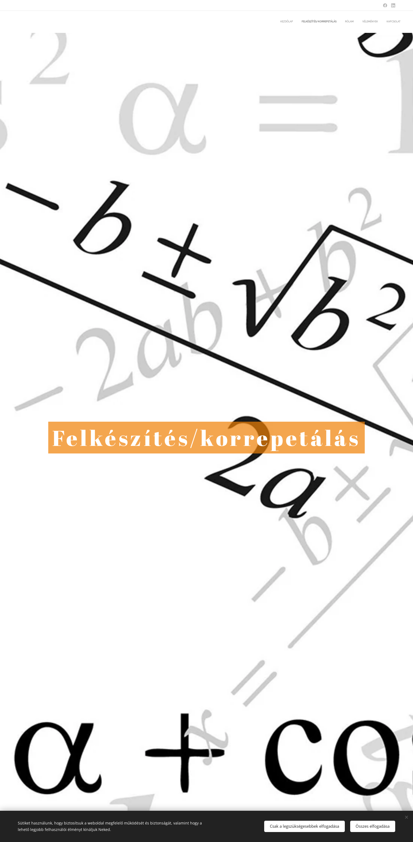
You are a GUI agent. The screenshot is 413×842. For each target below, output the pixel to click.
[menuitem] (367, 22)
